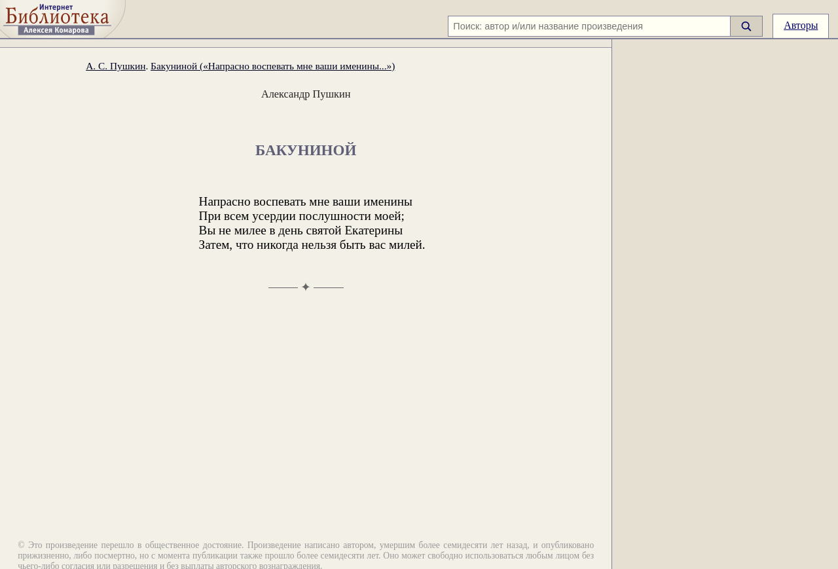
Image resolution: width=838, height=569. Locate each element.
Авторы (801, 25)
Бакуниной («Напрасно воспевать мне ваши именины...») (273, 65)
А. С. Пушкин (115, 65)
